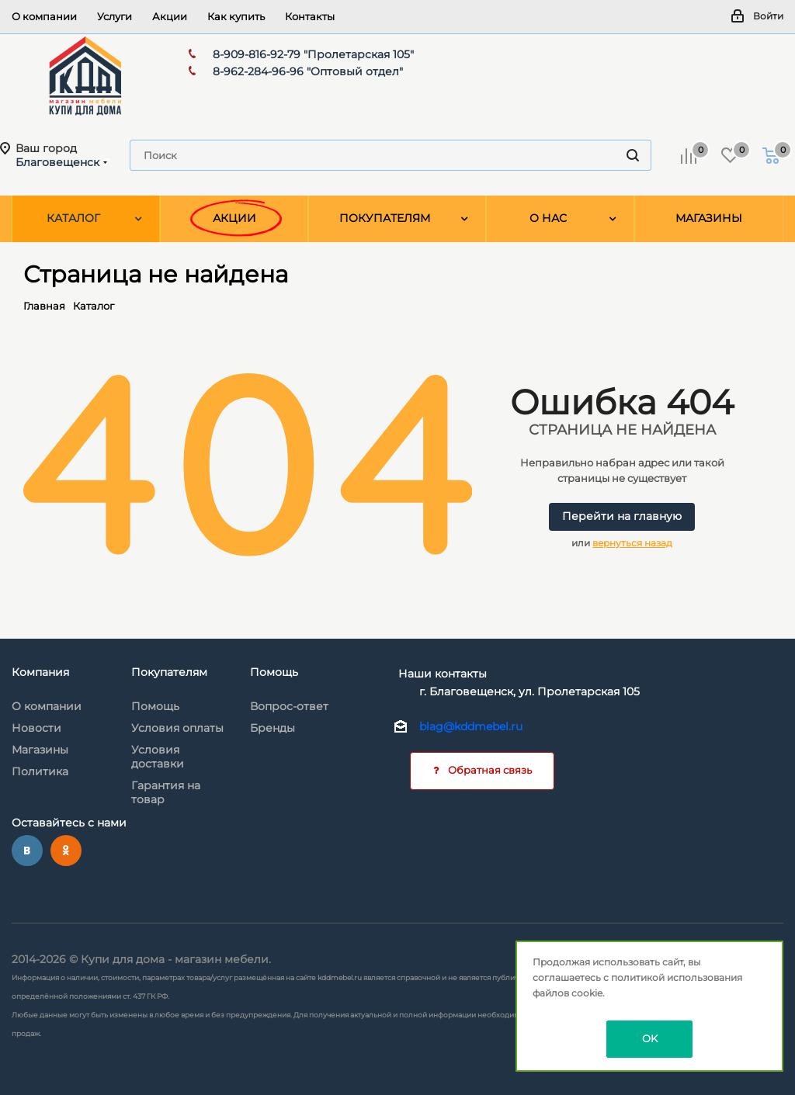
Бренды (272, 728)
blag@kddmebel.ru (470, 726)
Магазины (40, 750)
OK (650, 1038)
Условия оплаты (177, 728)
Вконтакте (27, 850)
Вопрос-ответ (289, 706)
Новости (36, 728)
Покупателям (169, 672)
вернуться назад (632, 543)
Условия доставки (157, 757)
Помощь (155, 706)
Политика (40, 771)
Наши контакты (442, 674)
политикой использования (676, 977)
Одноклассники (66, 850)
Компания (40, 672)
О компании (47, 706)
